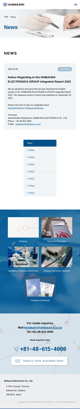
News (29, 143)
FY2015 (30, 193)
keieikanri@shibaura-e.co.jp (28, 124)
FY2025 (30, 157)
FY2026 (30, 150)
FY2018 (30, 186)
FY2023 (30, 172)
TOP (6, 17)
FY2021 (30, 179)
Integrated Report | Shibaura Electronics (26, 108)
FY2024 (30, 164)
